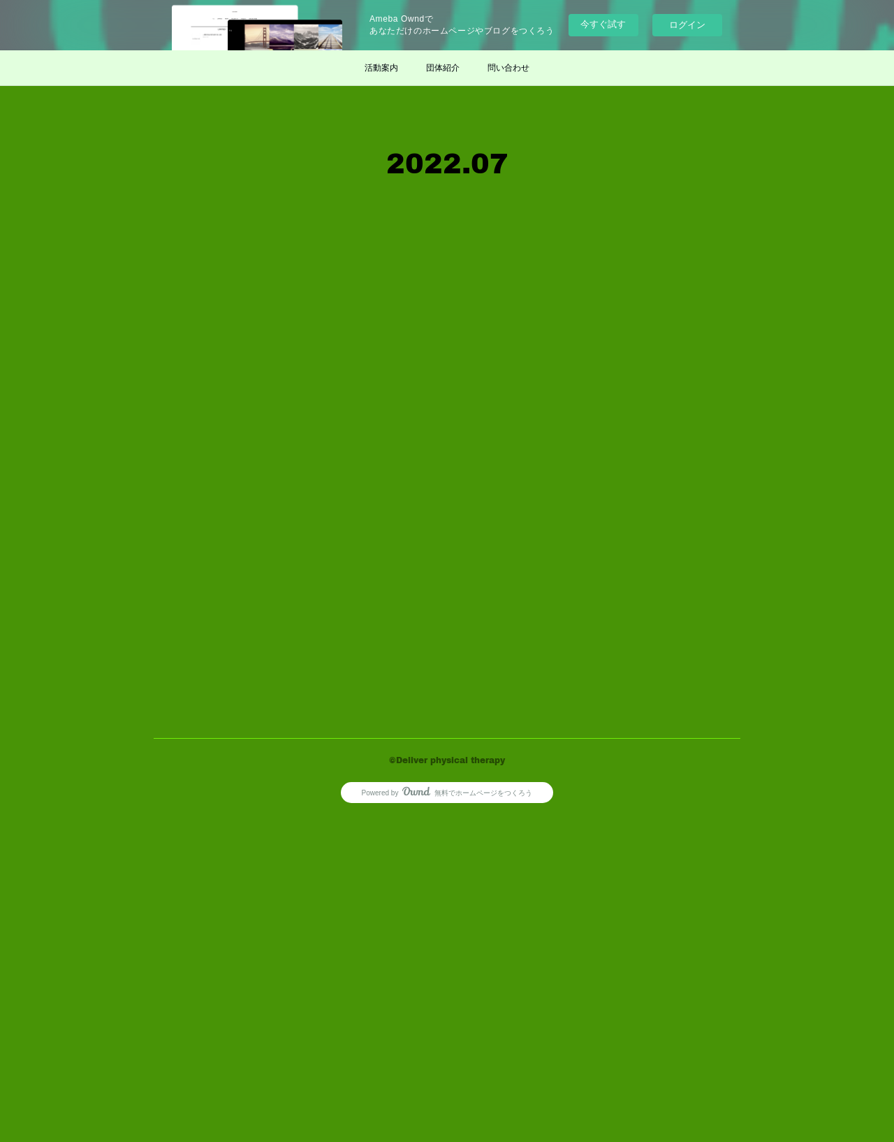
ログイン (687, 25)
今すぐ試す (603, 24)
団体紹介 (443, 68)
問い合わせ (508, 68)
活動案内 (381, 68)
